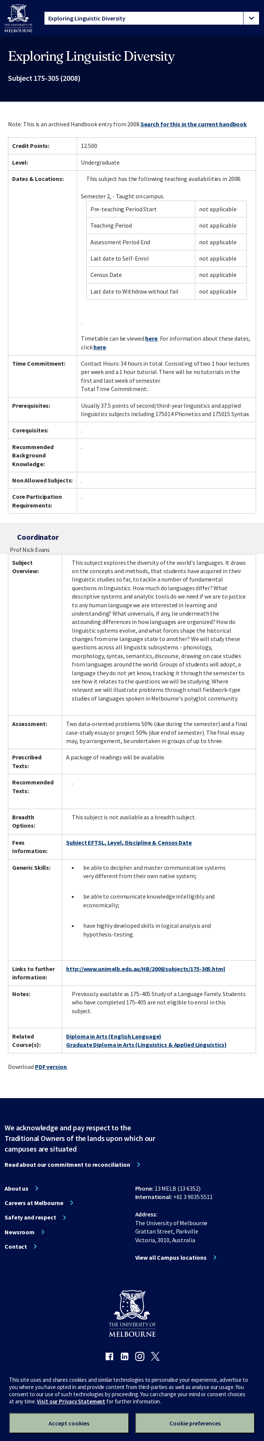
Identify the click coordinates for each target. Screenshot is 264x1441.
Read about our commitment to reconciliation (67, 1164)
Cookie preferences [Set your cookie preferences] (195, 1423)
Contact (16, 1246)
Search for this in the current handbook (194, 124)
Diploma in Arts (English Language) (113, 1036)
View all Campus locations (171, 1257)
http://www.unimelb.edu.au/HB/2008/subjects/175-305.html (145, 969)
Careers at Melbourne (34, 1203)
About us (16, 1188)
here (151, 338)
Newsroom (20, 1232)
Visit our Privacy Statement (71, 1401)
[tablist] (151, 18)
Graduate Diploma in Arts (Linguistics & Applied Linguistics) (146, 1044)
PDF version (51, 1066)
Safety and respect (30, 1217)
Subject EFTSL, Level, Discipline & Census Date (128, 842)
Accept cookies (69, 1423)
